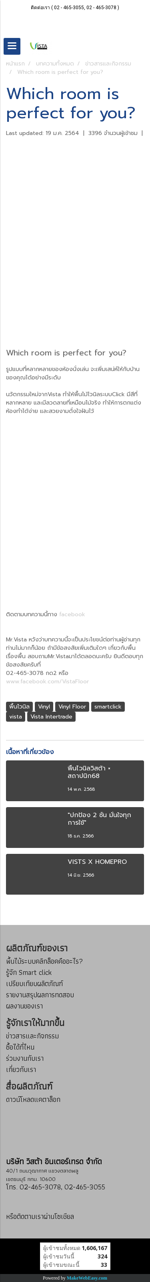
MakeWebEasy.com (87, 1278)
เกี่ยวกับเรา (21, 1069)
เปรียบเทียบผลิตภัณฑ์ (34, 983)
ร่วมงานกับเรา (25, 1058)
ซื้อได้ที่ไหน (20, 1047)
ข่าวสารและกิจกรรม (32, 1036)
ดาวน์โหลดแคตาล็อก (33, 1099)
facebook (72, 614)
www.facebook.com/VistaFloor (47, 681)
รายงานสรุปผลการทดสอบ (40, 994)
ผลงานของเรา (24, 1006)
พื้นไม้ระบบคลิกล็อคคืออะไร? (44, 961)
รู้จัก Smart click (29, 972)
